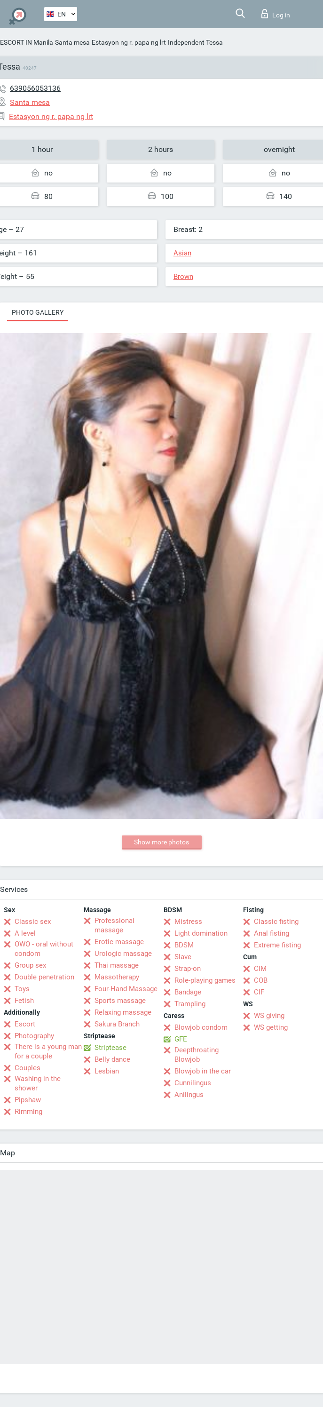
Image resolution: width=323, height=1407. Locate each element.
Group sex (30, 965)
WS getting (271, 1027)
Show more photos (161, 842)
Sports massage (120, 1000)
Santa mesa (72, 42)
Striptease (110, 1047)
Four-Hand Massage (126, 989)
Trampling (189, 1004)
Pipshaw (28, 1100)
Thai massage (117, 965)
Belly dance (112, 1059)
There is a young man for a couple (48, 1051)
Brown (183, 276)
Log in (275, 13)
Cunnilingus (192, 1083)
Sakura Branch (117, 1024)
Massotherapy (117, 977)
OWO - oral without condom (44, 949)
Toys (22, 989)
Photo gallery (37, 312)
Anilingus (189, 1094)
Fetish (24, 1000)
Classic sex (33, 921)
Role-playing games (205, 980)
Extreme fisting (277, 945)
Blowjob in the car (202, 1071)
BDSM (184, 945)
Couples (27, 1068)
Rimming (28, 1111)
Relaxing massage (123, 1012)
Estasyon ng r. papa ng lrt (129, 42)
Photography (34, 1036)
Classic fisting (276, 921)
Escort (25, 1024)
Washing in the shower (38, 1083)
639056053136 (35, 88)
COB (261, 980)
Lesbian (107, 1071)
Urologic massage (123, 953)
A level (25, 933)
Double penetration (44, 977)
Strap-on (187, 968)
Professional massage (114, 925)
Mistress (188, 921)
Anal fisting (271, 933)
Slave (182, 957)
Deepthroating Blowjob (196, 1055)
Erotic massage (119, 942)
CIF (259, 992)
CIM (260, 968)
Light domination (201, 933)
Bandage (187, 992)
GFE (180, 1039)
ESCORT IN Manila (26, 42)
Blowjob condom (201, 1027)
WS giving (269, 1015)
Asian (182, 253)
